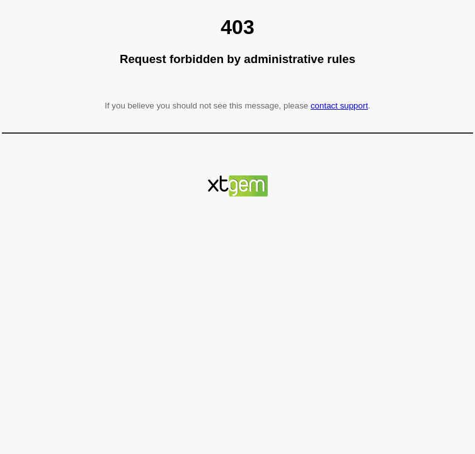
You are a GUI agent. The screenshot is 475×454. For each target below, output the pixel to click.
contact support (339, 105)
